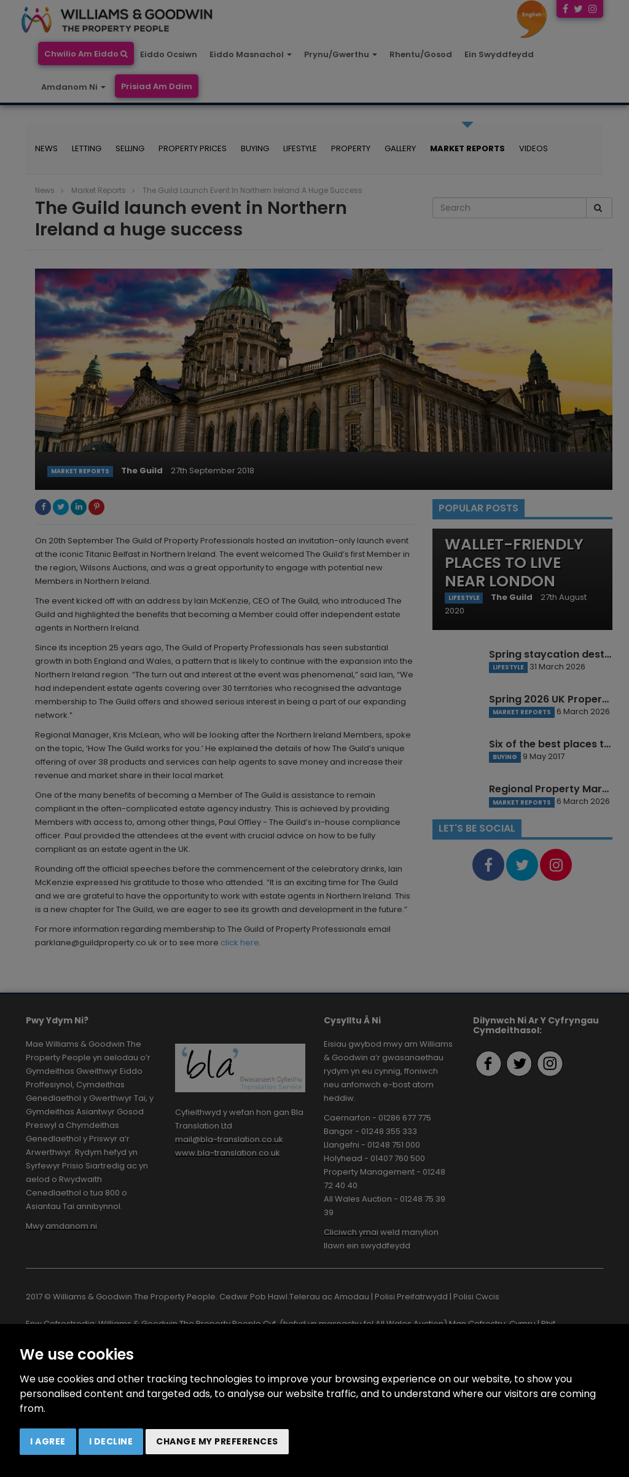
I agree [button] (48, 1441)
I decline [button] (111, 1441)
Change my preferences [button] (217, 1441)
